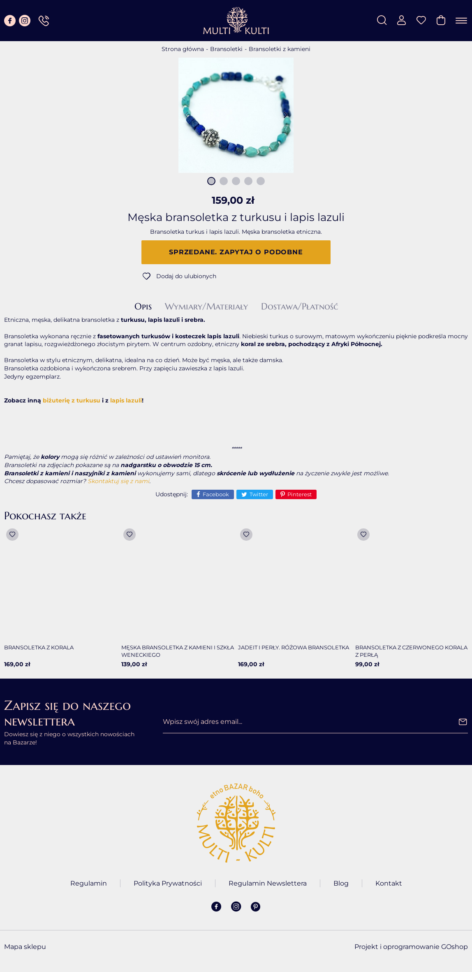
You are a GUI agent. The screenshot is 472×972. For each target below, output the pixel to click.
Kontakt (388, 883)
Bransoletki (226, 49)
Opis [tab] (143, 306)
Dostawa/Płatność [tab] (299, 306)
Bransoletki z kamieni (279, 49)
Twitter (259, 494)
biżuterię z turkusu (71, 400)
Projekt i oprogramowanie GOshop (411, 947)
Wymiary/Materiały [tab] (206, 306)
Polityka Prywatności (168, 883)
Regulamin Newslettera (268, 883)
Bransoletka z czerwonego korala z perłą (411, 651)
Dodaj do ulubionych (186, 276)
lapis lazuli (126, 400)
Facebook (216, 494)
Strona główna (183, 49)
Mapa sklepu (25, 947)
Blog (341, 883)
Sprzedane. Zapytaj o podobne (236, 252)
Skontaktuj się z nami (118, 481)
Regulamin (88, 883)
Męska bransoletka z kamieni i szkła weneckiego (177, 651)
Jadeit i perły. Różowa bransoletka (293, 647)
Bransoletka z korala (39, 647)
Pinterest (299, 494)
